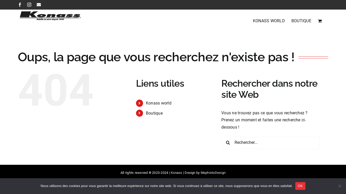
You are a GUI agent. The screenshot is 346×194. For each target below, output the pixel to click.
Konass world (158, 103)
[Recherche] (227, 142)
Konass (176, 173)
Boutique (154, 113)
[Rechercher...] (270, 142)
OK (300, 186)
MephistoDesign (213, 173)
